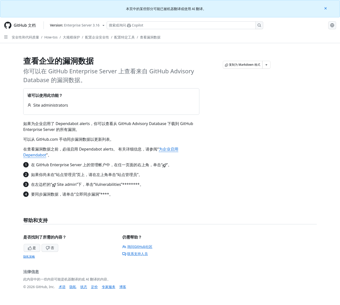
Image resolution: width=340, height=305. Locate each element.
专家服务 (108, 286)
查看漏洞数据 (150, 37)
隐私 (72, 286)
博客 (122, 286)
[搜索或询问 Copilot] (185, 25)
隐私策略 (29, 256)
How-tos (50, 37)
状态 (83, 286)
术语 (62, 286)
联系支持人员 (135, 253)
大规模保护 (71, 37)
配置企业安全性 (97, 37)
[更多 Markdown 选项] (266, 65)
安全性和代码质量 (25, 37)
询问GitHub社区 (137, 246)
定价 (94, 286)
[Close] (326, 8)
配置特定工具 (124, 37)
